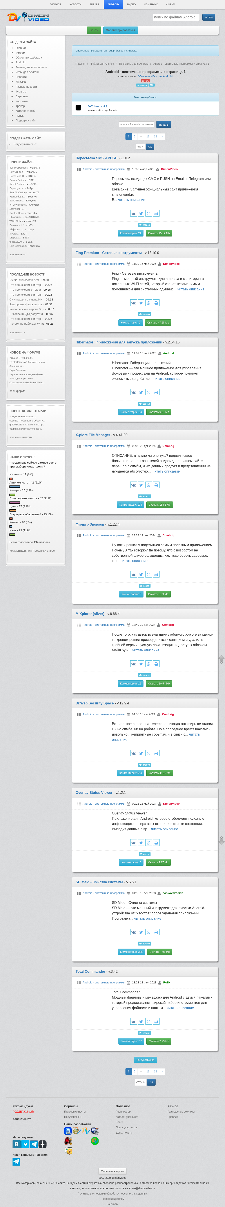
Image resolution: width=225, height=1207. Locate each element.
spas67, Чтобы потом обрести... (27, 420)
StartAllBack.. (16, 200)
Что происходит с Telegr (25, 289)
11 (147, 136)
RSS (151, 85)
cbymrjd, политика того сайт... (25, 428)
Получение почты (75, 1111)
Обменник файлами (29, 57)
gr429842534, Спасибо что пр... (27, 424)
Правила (172, 1116)
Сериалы (22, 96)
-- (141, 136)
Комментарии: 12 (130, 683)
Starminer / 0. (16, 209)
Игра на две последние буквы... (27, 374)
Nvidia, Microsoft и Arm (24, 280)
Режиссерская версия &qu (26, 309)
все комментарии (20, 437)
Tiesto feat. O (16, 176)
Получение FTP (73, 1116)
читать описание (131, 200)
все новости (17, 332)
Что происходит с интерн (25, 284)
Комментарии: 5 (131, 594)
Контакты (112, 1204)
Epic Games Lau (18, 246)
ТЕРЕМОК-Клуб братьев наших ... (28, 362)
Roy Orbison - (17, 172)
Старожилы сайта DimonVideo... (27, 382)
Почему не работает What (26, 323)
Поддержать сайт (25, 138)
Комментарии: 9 (130, 322)
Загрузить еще (145, 1059)
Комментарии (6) (20, 550)
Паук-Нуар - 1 (17, 188)
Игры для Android (27, 72)
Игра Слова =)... (18, 370)
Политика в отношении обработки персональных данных (112, 1193)
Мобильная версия (112, 1171)
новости (37, 274)
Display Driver (17, 213)
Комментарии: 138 (130, 504)
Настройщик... (17, 196)
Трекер (94, 4)
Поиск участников (127, 1127)
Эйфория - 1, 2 (17, 229)
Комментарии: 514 (130, 773)
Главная (55, 4)
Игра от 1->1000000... (21, 358)
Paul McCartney (18, 192)
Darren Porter (17, 180)
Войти (94, 30)
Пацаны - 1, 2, (17, 225)
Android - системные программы (104, 169)
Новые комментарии (27, 411)
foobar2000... (16, 241)
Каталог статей (25, 110)
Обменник (151, 4)
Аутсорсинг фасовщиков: (26, 304)
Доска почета (124, 1132)
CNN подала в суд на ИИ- (26, 299)
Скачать (159, 233)
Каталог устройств (127, 1116)
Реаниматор (123, 1111)
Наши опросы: (22, 457)
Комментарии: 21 (130, 233)
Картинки (22, 101)
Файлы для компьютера (31, 67)
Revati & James (17, 184)
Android (113, 4)
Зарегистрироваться (120, 30)
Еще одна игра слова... (22, 378)
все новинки (17, 254)
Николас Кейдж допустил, (26, 314)
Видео (131, 4)
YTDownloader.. (18, 204)
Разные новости (26, 86)
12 (155, 136)
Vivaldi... (14, 233)
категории (142, 85)
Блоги (119, 1122)
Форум (170, 4)
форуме (33, 352)
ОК (150, 146)
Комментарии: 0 (131, 862)
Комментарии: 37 (131, 1041)
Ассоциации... (17, 366)
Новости (75, 4)
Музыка (21, 81)
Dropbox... (15, 237)
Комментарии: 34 (131, 412)
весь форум (17, 391)
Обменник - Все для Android (155, 76)
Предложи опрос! (44, 550)
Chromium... (16, 217)
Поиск (20, 115)
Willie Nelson (16, 221)
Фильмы (21, 91)
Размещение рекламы (181, 1111)
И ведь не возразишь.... (22, 416)
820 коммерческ (18, 167)
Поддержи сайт (26, 120)
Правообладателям (112, 1198)
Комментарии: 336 (131, 951)
